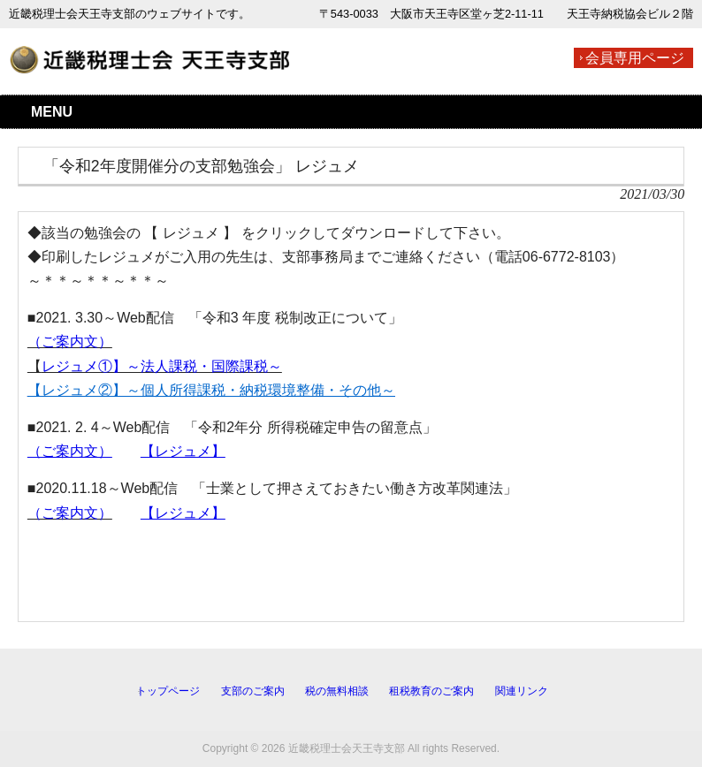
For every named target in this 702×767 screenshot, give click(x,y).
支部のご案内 (253, 691)
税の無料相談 (337, 691)
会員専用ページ (634, 57)
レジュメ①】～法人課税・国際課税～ (162, 366)
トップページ (168, 691)
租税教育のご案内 (431, 691)
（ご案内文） (69, 341)
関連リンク (521, 691)
